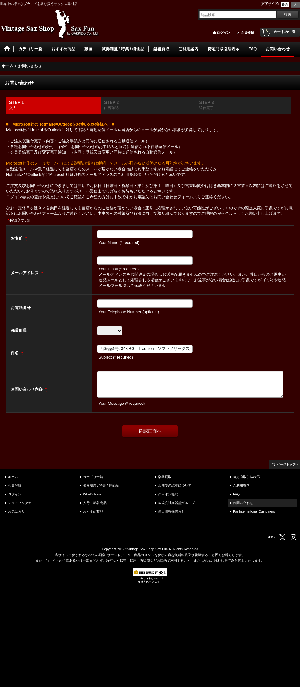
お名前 (17, 238)
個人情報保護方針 (171, 511)
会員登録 (247, 32)
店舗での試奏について (175, 485)
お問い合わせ (243, 503)
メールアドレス (25, 273)
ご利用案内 (241, 485)
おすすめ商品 (93, 511)
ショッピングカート (23, 503)
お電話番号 (21, 308)
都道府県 (19, 330)
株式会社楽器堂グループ (176, 503)
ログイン (223, 32)
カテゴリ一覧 (93, 477)
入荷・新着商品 (95, 503)
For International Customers (254, 511)
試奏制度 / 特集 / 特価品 (101, 485)
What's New (92, 494)
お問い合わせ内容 (27, 389)
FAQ (236, 494)
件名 (15, 353)
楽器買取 (164, 477)
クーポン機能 (168, 494)
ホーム (13, 477)
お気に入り (16, 511)
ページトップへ (287, 464)
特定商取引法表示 (246, 477)
